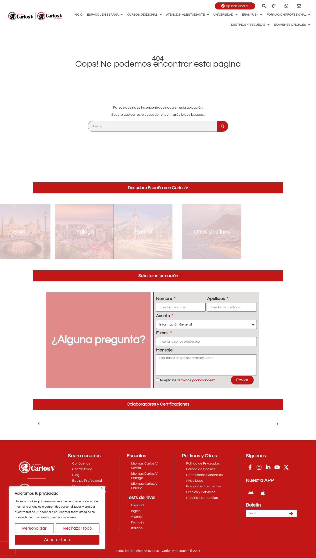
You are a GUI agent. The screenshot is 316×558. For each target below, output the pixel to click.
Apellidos (216, 298)
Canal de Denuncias (202, 497)
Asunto (163, 316)
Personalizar (34, 528)
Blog (75, 475)
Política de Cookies (200, 469)
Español (137, 505)
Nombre (164, 298)
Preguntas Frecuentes (203, 486)
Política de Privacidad (203, 463)
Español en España (105, 14)
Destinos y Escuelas (250, 25)
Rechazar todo (77, 528)
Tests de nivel (141, 497)
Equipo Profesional (87, 480)
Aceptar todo (57, 540)
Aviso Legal (195, 480)
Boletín (253, 505)
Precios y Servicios (200, 492)
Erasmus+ (252, 14)
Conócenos (81, 463)
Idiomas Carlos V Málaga (144, 476)
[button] (264, 5)
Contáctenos (82, 469)
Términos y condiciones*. (196, 380)
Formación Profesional (288, 14)
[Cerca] (102, 488)
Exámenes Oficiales (292, 25)
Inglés (135, 511)
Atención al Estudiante (187, 14)
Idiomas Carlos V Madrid (144, 486)
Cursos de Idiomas (144, 14)
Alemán (137, 516)
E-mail (162, 333)
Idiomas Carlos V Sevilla (144, 466)
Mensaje (164, 350)
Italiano (137, 528)
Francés (137, 522)
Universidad (225, 14)
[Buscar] (222, 126)
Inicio (78, 14)
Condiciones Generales (204, 475)
